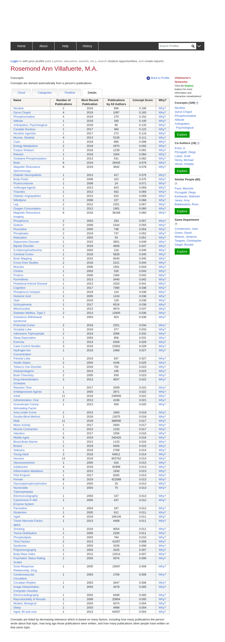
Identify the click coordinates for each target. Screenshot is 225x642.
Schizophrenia (22, 304)
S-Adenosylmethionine (27, 250)
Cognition (19, 287)
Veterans (19, 450)
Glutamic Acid (22, 296)
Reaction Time (22, 387)
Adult (16, 396)
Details (92, 92)
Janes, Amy (182, 200)
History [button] (87, 46)
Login (14, 61)
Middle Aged (21, 437)
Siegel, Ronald (184, 244)
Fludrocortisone (23, 183)
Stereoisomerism (24, 462)
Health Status (22, 362)
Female (18, 479)
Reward (18, 154)
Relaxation (20, 237)
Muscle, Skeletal (23, 137)
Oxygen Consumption (27, 208)
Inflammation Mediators (28, 471)
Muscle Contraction (25, 429)
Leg (15, 204)
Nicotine (18, 108)
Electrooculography (25, 496)
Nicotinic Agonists (24, 133)
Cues (16, 141)
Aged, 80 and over (25, 611)
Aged (16, 516)
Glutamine (19, 512)
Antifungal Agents (24, 187)
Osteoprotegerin (23, 371)
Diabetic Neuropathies (27, 175)
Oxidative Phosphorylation (30, 158)
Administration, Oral (25, 400)
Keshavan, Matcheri (187, 196)
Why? (162, 108)
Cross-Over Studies (25, 262)
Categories (45, 92)
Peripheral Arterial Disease (30, 283)
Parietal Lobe (21, 358)
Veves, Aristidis (184, 164)
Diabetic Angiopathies (27, 196)
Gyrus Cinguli (22, 112)
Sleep (17, 607)
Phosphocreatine (24, 116)
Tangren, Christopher (188, 240)
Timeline (69, 92)
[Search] (175, 46)
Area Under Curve (24, 412)
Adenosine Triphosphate (28, 333)
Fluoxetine (20, 229)
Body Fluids (20, 179)
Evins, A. (180, 148)
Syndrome (19, 545)
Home (21, 46)
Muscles (18, 266)
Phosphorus (21, 220)
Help (65, 46)
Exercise (18, 342)
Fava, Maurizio (184, 188)
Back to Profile (158, 78)
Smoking (19, 529)
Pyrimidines (20, 279)
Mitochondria (21, 308)
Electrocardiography (26, 595)
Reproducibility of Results (29, 599)
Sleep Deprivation (24, 337)
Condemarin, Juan (186, 228)
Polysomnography (24, 549)
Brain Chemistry (23, 375)
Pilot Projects (21, 475)
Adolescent (20, 466)
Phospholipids (22, 537)
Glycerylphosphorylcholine (30, 483)
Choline (18, 271)
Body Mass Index (24, 554)
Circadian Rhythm (24, 582)
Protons (18, 275)
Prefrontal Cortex (24, 325)
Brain (16, 162)
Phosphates (21, 233)
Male (16, 420)
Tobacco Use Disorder (27, 366)
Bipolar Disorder (23, 246)
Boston (17, 446)
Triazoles (19, 191)
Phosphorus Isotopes (26, 292)
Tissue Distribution (25, 533)
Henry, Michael (184, 160)
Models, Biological (24, 603)
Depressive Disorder (26, 241)
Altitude (18, 120)
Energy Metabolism (25, 146)
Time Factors (21, 541)
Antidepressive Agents (27, 391)
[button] (199, 46)
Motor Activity (21, 425)
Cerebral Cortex (23, 254)
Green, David (183, 232)
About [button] (43, 46)
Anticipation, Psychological (30, 125)
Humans (18, 458)
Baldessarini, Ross (186, 204)
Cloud (21, 92)
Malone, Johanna (186, 236)
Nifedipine (19, 200)
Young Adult (21, 454)
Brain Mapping (22, 258)
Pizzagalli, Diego (185, 152)
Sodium (18, 225)
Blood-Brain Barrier (25, 441)
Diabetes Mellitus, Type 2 (29, 313)
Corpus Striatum (23, 150)
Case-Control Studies (27, 346)
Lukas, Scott (183, 156)
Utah (16, 300)
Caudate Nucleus (24, 129)
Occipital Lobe (22, 329)
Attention (19, 433)
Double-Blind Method (26, 416)
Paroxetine (20, 508)
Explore (182, 134)
